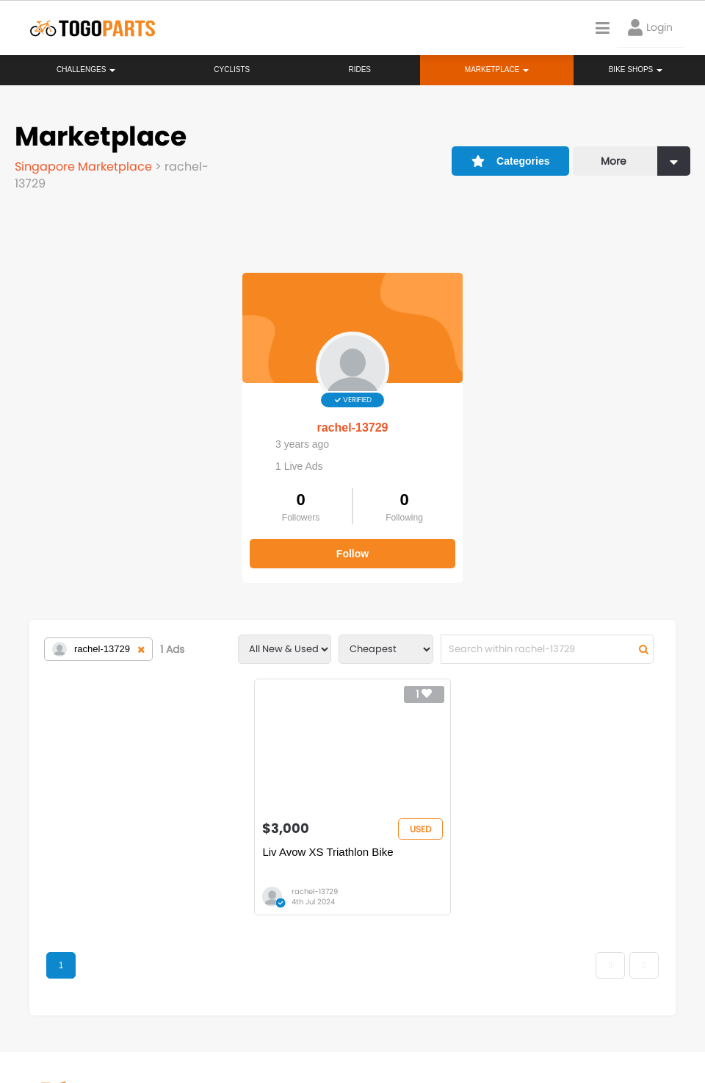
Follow (352, 554)
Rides (359, 69)
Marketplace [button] (497, 69)
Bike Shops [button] (635, 69)
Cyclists (232, 69)
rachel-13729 (352, 427)
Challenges (86, 69)
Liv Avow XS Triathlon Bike (327, 852)
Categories (510, 161)
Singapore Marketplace (85, 166)
